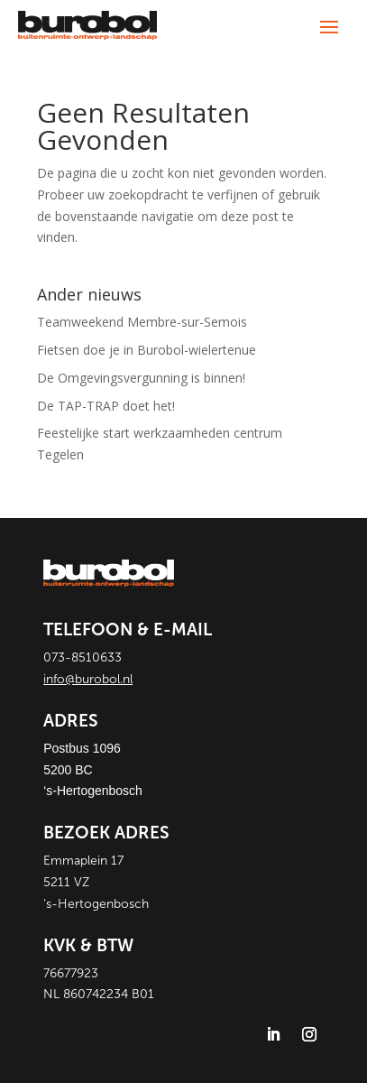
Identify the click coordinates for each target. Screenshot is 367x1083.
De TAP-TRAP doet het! (106, 405)
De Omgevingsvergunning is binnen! (141, 377)
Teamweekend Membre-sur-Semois (142, 321)
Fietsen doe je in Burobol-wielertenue (146, 349)
